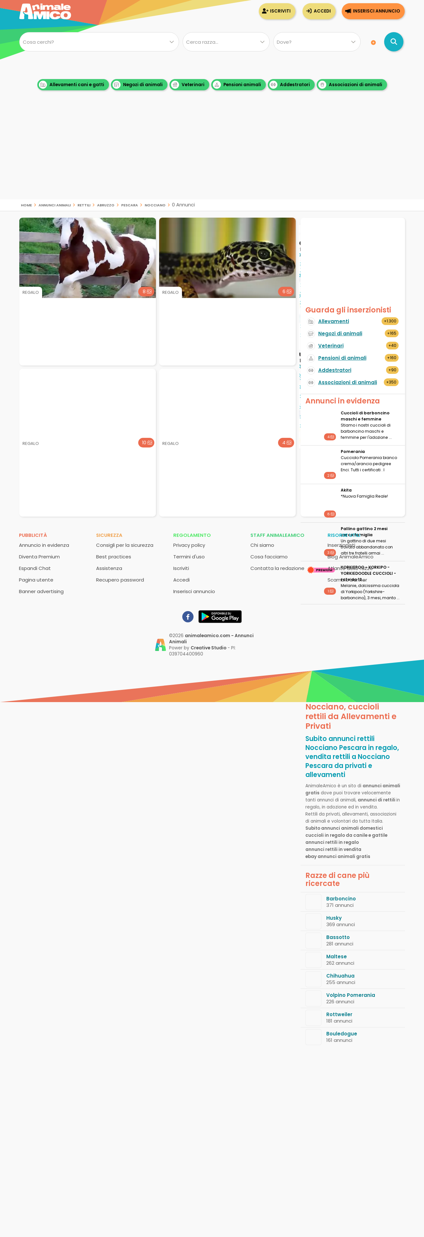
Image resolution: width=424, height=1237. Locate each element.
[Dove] (316, 41)
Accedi (322, 11)
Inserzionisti (341, 545)
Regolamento (192, 535)
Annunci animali (55, 204)
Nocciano (155, 204)
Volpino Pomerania (350, 995)
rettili (83, 204)
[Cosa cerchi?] (99, 41)
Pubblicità (33, 535)
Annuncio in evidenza (44, 545)
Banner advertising (41, 591)
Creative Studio (208, 648)
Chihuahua (340, 975)
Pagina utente (36, 579)
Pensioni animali (237, 85)
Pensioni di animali (342, 358)
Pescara (129, 204)
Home (26, 204)
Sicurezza (109, 535)
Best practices (113, 556)
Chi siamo (262, 545)
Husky (334, 918)
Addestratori (289, 85)
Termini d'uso (189, 556)
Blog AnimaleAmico (351, 556)
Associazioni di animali (350, 85)
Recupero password (120, 579)
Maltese (336, 956)
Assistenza (109, 568)
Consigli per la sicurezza (124, 545)
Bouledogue (341, 1033)
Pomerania (353, 451)
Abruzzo (105, 204)
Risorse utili (344, 535)
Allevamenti (333, 321)
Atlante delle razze (350, 568)
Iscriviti (280, 11)
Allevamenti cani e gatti (71, 85)
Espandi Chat (35, 568)
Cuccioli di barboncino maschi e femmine (365, 416)
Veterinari (187, 85)
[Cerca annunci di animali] (393, 41)
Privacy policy (189, 545)
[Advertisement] (212, 154)
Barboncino (341, 898)
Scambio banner (347, 579)
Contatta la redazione (277, 568)
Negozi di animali (138, 85)
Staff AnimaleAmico (277, 535)
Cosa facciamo (269, 556)
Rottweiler (339, 1014)
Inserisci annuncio (376, 11)
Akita (346, 490)
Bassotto (338, 937)
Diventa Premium (39, 556)
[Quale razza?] (226, 41)
